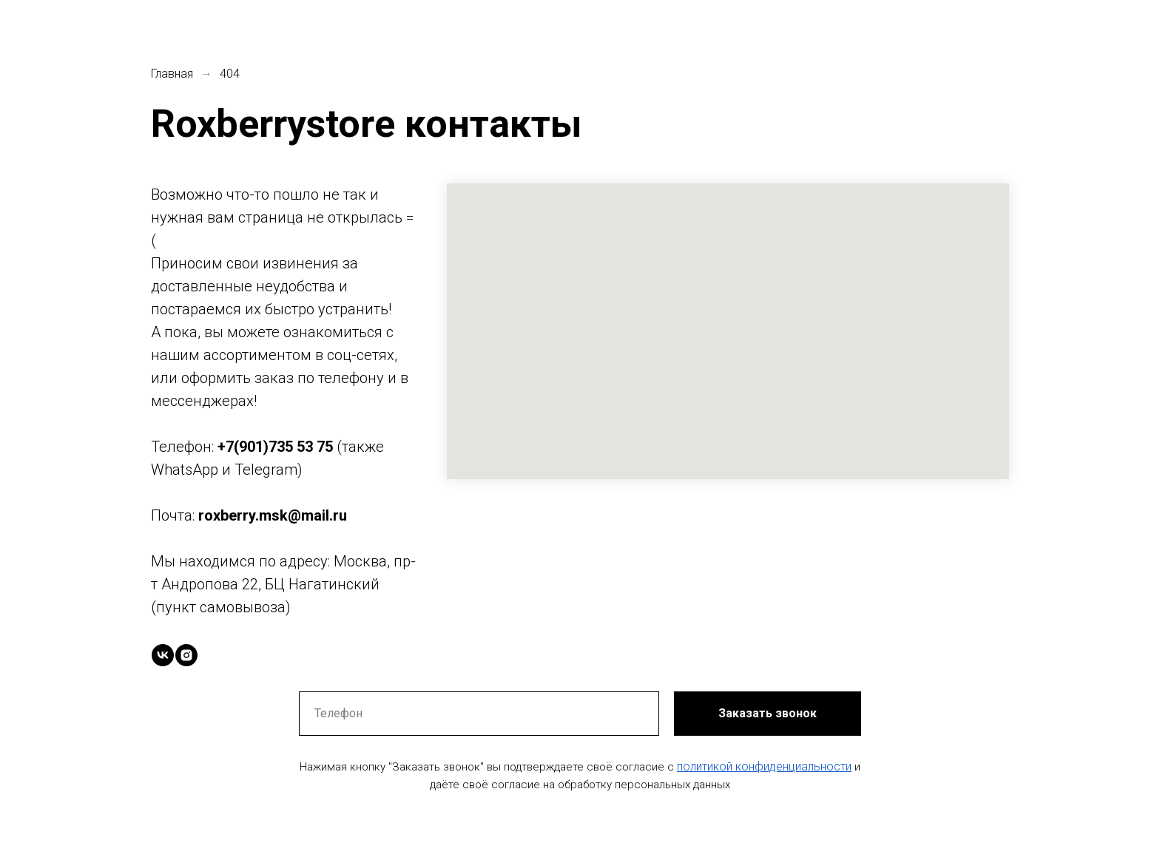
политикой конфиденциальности (764, 766)
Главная (172, 74)
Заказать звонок (767, 713)
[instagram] (186, 655)
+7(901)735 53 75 (275, 447)
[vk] (163, 655)
